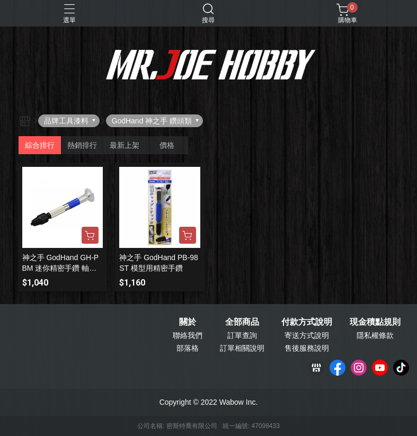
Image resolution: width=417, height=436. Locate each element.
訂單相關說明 (242, 348)
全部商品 (242, 322)
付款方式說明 (306, 322)
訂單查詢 (242, 335)
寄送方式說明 (307, 335)
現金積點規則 (375, 322)
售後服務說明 (307, 348)
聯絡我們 (187, 335)
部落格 (187, 348)
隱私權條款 (375, 335)
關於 (187, 322)
